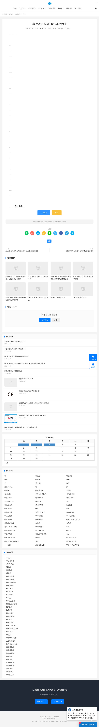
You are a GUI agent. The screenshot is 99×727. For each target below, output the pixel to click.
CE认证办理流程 (10, 530)
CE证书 (6, 490)
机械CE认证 (70, 498)
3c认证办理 (10, 561)
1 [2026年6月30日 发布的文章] (23, 444)
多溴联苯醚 (39, 505)
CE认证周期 (8, 512)
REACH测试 (39, 527)
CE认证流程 (70, 494)
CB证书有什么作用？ (80, 297)
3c (67, 501)
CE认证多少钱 (71, 541)
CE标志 (37, 479)
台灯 (36, 541)
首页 (15, 8)
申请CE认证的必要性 (11, 541)
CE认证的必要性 (10, 538)
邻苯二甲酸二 (40, 512)
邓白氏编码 (10, 672)
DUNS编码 (9, 585)
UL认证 (8, 635)
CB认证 (8, 567)
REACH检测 (39, 519)
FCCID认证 (10, 595)
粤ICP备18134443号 (50, 719)
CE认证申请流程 (41, 534)
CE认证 (49, 3)
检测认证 (18, 14)
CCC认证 (9, 570)
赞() (67, 28)
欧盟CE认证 (8, 498)
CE (49, 241)
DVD (67, 527)
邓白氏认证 (10, 675)
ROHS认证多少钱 (12, 628)
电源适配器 (8, 534)
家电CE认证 (10, 650)
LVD (67, 483)
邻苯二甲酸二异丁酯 (73, 519)
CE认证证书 (39, 490)
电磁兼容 (69, 476)
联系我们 (41, 701)
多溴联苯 (7, 494)
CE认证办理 (8, 505)
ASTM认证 (10, 564)
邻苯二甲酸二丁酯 (10, 527)
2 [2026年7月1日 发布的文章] (36, 444)
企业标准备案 (11, 641)
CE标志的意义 (71, 538)
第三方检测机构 (40, 494)
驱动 (36, 508)
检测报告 (9, 656)
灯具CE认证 (10, 665)
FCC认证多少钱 (11, 604)
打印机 (68, 523)
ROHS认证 (31, 8)
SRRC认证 (78, 8)
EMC (6, 479)
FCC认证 (41, 8)
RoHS (68, 479)
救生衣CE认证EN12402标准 (50, 24)
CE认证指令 (8, 516)
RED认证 (9, 619)
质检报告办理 (9, 501)
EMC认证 (9, 588)
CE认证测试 (70, 516)
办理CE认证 (8, 487)
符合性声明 (39, 498)
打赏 (56, 213)
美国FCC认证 (39, 530)
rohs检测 (7, 545)
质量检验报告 (40, 545)
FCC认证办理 (10, 601)
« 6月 (6, 463)
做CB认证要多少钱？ (58, 297)
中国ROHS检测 (11, 638)
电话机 (68, 530)
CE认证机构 (8, 519)
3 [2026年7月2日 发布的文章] (49, 444)
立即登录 (45, 320)
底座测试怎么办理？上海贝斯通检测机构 (79, 251)
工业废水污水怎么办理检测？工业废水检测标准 (22, 251)
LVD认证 (9, 610)
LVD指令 (69, 505)
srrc (67, 534)
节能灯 (37, 538)
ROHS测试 (39, 516)
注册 (55, 320)
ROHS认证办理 (11, 625)
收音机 (37, 523)
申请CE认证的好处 (72, 545)
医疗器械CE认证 (11, 644)
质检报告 (69, 8)
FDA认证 (9, 607)
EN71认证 (9, 592)
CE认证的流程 (9, 523)
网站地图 (56, 717)
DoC (67, 508)
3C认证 (60, 8)
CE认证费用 (8, 508)
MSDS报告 (10, 613)
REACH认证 (52, 8)
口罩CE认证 (10, 647)
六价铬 (68, 490)
